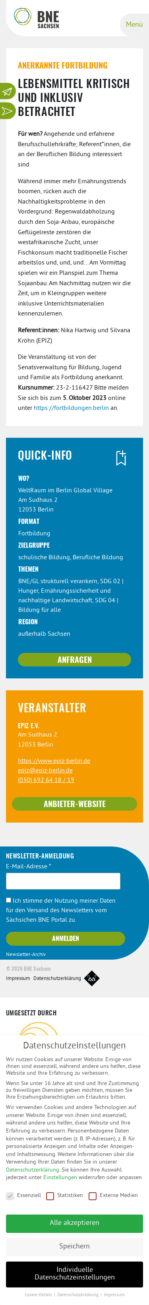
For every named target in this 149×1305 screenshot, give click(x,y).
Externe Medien (113, 1200)
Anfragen (75, 660)
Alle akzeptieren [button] (74, 1228)
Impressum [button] (114, 1300)
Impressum (18, 979)
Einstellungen (60, 1183)
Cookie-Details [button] (39, 1300)
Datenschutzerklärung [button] (78, 1300)
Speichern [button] (74, 1252)
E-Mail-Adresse (28, 867)
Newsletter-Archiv (26, 955)
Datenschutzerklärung (57, 979)
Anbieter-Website (75, 805)
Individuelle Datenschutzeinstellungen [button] (75, 1279)
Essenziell (23, 1200)
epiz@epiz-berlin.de (45, 771)
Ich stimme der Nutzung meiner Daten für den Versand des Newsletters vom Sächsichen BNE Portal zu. (61, 910)
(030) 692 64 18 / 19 (46, 780)
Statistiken (64, 1200)
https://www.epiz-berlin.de (54, 761)
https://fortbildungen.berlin (71, 408)
